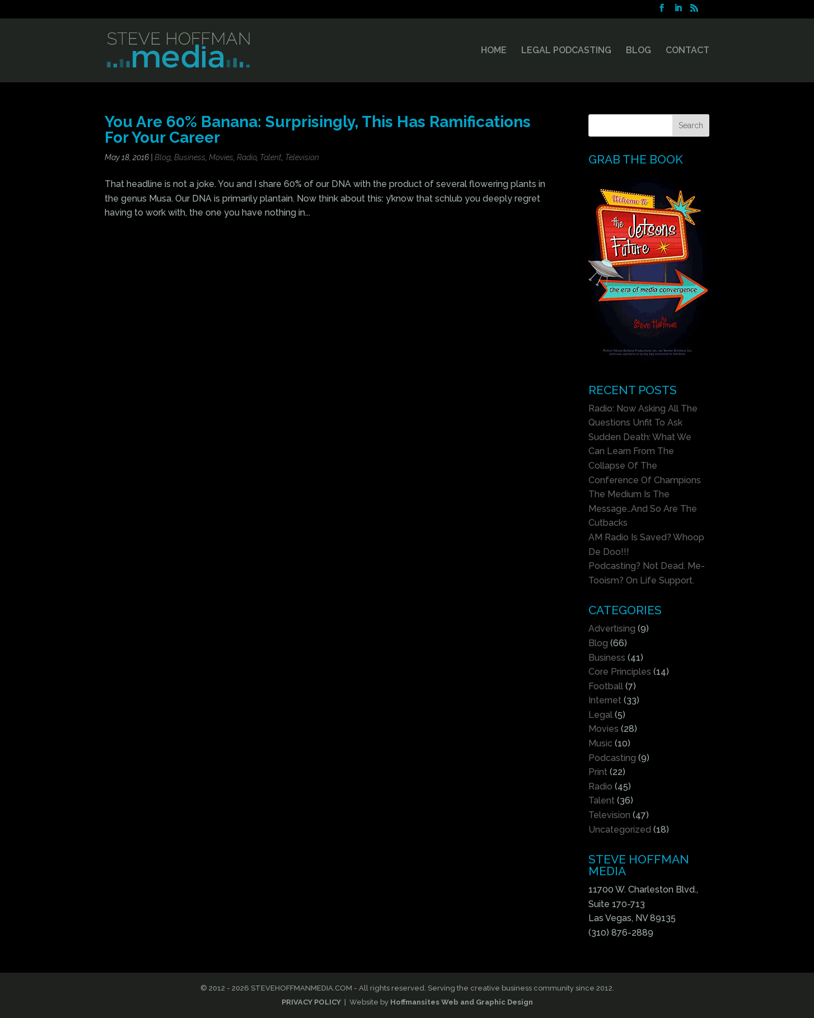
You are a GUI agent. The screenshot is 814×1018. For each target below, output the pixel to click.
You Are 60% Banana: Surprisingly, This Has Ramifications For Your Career (318, 129)
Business (189, 157)
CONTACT (687, 50)
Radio (246, 157)
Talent (271, 157)
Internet (604, 700)
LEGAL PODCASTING (566, 50)
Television (302, 157)
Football (605, 686)
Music (600, 743)
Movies (221, 157)
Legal (600, 714)
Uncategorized (619, 829)
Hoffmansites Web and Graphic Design (461, 1002)
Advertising (611, 628)
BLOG (638, 50)
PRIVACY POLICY (311, 1002)
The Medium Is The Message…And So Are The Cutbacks (642, 508)
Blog (163, 157)
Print (597, 772)
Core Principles (619, 671)
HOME (494, 50)
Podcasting (612, 758)
